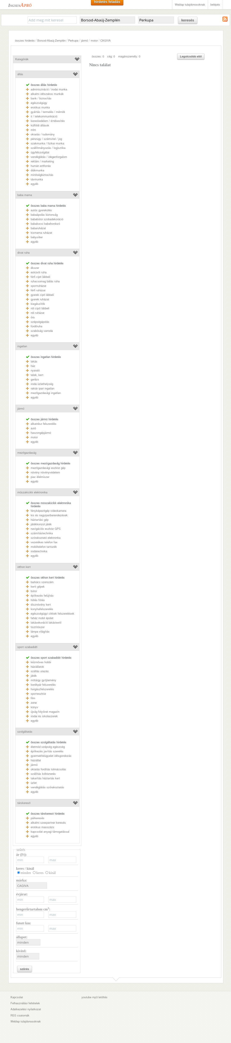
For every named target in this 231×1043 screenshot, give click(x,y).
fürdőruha (36, 326)
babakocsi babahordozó (45, 223)
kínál (52, 873)
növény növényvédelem (45, 472)
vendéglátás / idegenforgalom (49, 157)
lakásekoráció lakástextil (46, 622)
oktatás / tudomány (43, 134)
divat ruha (23, 252)
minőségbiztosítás (42, 175)
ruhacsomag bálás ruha (45, 281)
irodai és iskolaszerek (44, 716)
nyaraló (35, 370)
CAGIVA (105, 40)
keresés (187, 20)
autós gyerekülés (41, 210)
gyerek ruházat (40, 299)
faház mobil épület (42, 618)
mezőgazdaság (26, 452)
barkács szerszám (42, 582)
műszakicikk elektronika (32, 492)
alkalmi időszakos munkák (47, 94)
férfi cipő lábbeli (40, 276)
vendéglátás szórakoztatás (47, 787)
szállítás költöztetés (43, 773)
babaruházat (38, 228)
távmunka (37, 179)
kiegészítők (38, 303)
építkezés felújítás (42, 595)
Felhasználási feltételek (25, 1003)
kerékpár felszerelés (43, 684)
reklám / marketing (42, 161)
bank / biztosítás (41, 98)
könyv (34, 707)
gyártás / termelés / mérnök (48, 112)
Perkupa (73, 40)
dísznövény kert (41, 604)
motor (94, 40)
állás (20, 74)
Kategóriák (22, 59)
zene (34, 702)
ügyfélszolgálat (40, 152)
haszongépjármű (41, 432)
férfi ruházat (38, 290)
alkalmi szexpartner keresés (48, 822)
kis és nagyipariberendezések (49, 515)
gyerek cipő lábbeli (42, 294)
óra (33, 317)
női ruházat (37, 312)
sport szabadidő (27, 647)
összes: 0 (98, 56)
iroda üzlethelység (42, 384)
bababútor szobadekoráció (47, 219)
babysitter (37, 237)
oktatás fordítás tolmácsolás (48, 769)
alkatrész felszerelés (43, 423)
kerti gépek (38, 586)
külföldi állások (40, 125)
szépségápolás (40, 321)
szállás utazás (40, 671)
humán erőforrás (41, 166)
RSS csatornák (20, 1015)
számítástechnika (42, 533)
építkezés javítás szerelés (47, 751)
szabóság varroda (42, 330)
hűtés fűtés (38, 600)
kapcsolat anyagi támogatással (50, 831)
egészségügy (39, 103)
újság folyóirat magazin (45, 711)
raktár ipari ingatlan (42, 388)
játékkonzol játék (41, 524)
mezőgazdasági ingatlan (46, 393)
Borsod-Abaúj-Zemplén (51, 40)
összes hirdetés (25, 40)
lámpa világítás (40, 631)
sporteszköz (38, 693)
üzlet (34, 782)
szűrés (24, 969)
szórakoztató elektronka (45, 537)
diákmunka (37, 170)
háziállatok (37, 666)
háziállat (36, 760)
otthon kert (24, 567)
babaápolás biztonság (44, 214)
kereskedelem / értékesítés (48, 121)
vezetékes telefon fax (44, 542)
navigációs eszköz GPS (46, 528)
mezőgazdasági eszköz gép (48, 468)
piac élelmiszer (40, 477)
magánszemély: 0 (129, 56)
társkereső (23, 803)
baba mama (24, 195)
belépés (215, 4)
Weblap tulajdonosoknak (190, 4)
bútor (34, 591)
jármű (84, 40)
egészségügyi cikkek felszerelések (52, 613)
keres (40, 873)
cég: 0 (111, 56)
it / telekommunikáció (44, 116)
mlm (33, 130)
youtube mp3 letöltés (94, 997)
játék (34, 675)
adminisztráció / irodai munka (49, 89)
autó (33, 428)
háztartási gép (39, 519)
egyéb (34, 184)
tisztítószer (38, 627)
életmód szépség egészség (48, 746)
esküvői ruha (39, 272)
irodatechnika (39, 551)
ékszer (35, 267)
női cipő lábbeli (40, 308)
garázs (35, 379)
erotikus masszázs (42, 827)
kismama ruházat (41, 232)
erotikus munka (40, 107)
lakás (34, 361)
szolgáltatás (24, 731)
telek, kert (37, 375)
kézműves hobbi (41, 662)
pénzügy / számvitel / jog (46, 139)
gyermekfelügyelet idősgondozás (51, 755)
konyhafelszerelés (42, 609)
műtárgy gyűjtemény (43, 680)
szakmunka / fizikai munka (47, 143)
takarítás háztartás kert (45, 778)
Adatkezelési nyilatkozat (26, 1009)
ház (33, 366)
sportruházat (38, 285)
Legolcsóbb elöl (191, 56)
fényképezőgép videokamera (48, 510)
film (33, 698)
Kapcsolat (17, 997)
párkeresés (37, 818)
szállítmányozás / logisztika (48, 148)
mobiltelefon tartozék (44, 546)
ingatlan (22, 346)
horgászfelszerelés (42, 689)
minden (26, 873)
